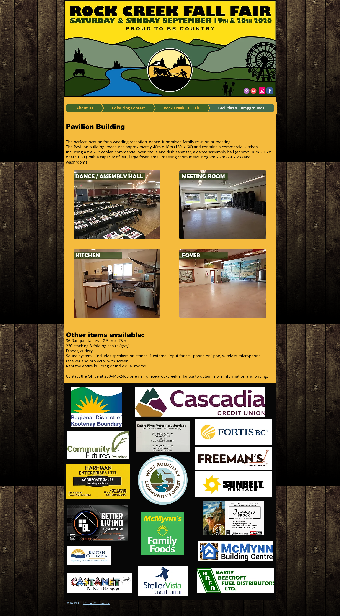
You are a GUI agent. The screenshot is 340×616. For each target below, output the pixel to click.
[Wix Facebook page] (269, 90)
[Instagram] (262, 90)
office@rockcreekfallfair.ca (170, 376)
